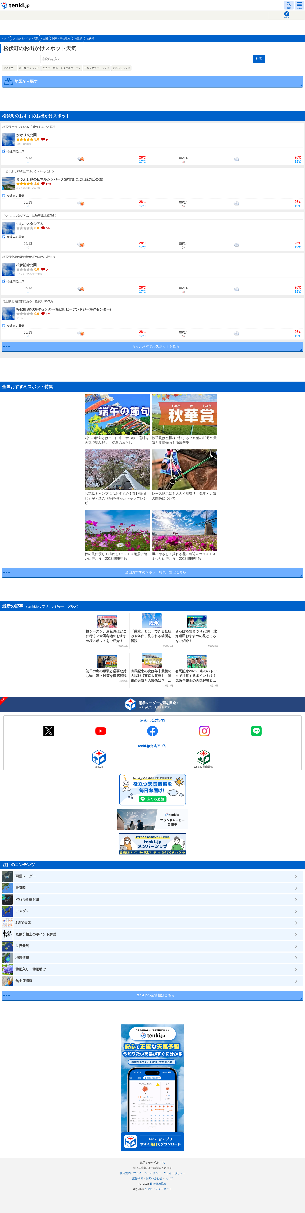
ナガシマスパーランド (96, 68)
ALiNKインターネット (158, 1189)
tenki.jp (16, 5)
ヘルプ (169, 1178)
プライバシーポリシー (147, 1173)
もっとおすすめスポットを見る (155, 346)
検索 (259, 58)
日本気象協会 (158, 1183)
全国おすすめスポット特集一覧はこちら (155, 572)
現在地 (286, 18)
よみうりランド (121, 68)
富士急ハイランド (29, 68)
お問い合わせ (154, 1178)
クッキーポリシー (174, 1173)
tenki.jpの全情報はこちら (156, 995)
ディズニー (9, 68)
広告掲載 (137, 1178)
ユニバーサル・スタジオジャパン (62, 68)
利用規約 (125, 1173)
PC (163, 1162)
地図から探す (26, 81)
